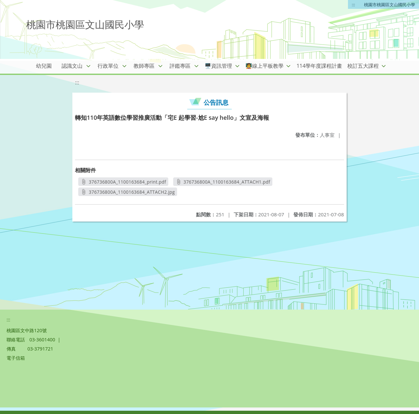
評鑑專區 (180, 65)
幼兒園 (44, 65)
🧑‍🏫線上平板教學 (264, 65)
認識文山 (72, 65)
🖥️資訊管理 (218, 65)
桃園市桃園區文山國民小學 (389, 5)
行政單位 (108, 65)
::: (353, 5)
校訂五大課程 (363, 65)
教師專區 (144, 65)
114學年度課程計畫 (319, 65)
